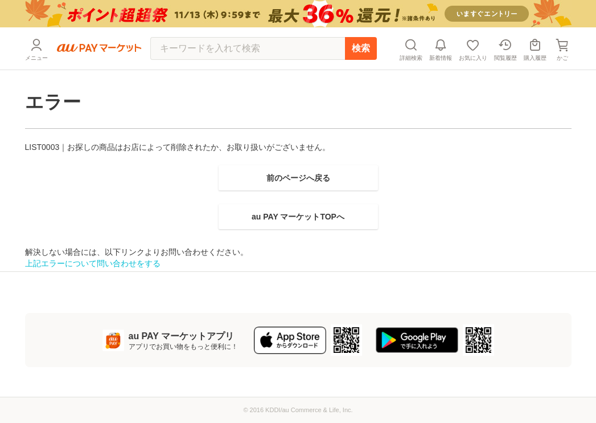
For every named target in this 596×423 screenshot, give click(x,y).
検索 (361, 48)
